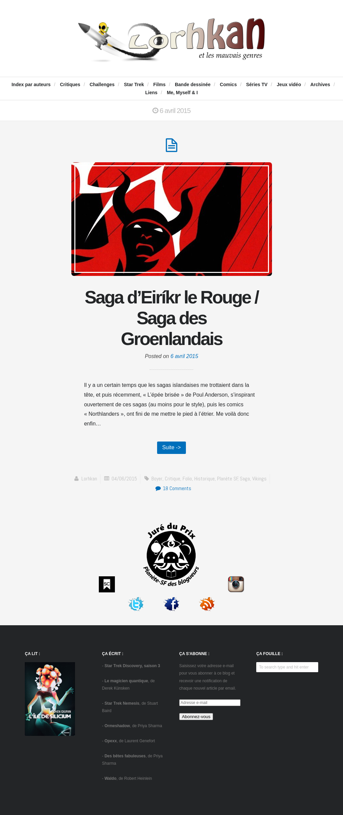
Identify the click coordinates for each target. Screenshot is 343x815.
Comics (228, 84)
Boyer (156, 478)
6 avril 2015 (184, 356)
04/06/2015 (124, 478)
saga (245, 478)
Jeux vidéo (289, 84)
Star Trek (134, 84)
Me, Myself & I (182, 92)
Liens (151, 92)
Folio (187, 478)
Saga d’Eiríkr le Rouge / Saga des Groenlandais (171, 317)
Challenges (102, 84)
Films (159, 84)
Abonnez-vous (196, 716)
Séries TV (257, 84)
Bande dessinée (193, 84)
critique (172, 478)
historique (204, 478)
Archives (320, 84)
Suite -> (171, 447)
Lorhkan (89, 478)
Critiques (70, 84)
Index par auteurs (31, 84)
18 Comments (173, 488)
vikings (259, 478)
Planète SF (227, 478)
